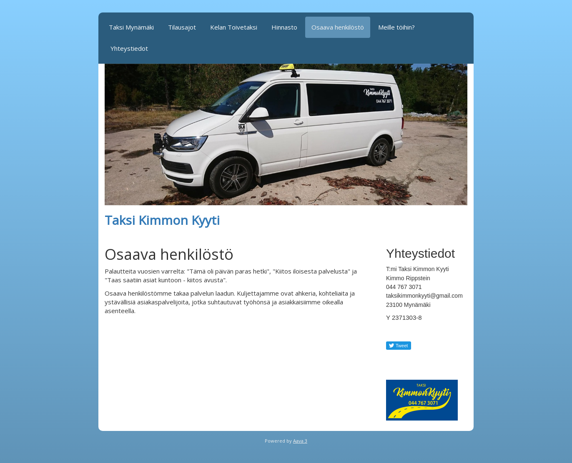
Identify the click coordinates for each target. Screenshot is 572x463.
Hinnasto (284, 27)
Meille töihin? (396, 27)
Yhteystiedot (129, 48)
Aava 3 (300, 441)
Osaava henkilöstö (337, 27)
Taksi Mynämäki (131, 27)
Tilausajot (182, 27)
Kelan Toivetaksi (233, 27)
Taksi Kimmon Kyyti (162, 220)
